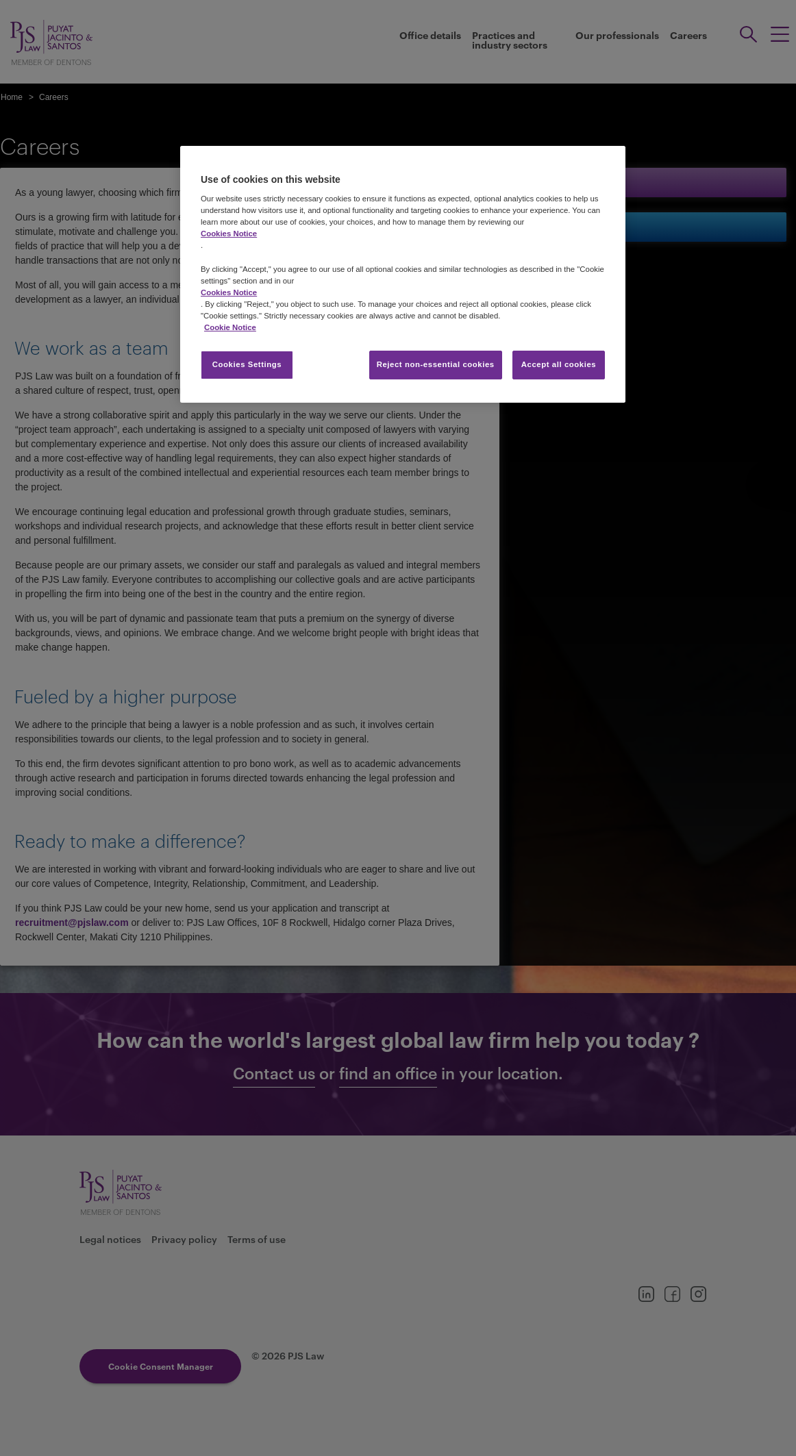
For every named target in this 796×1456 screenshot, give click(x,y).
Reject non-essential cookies (436, 364)
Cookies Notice (229, 233)
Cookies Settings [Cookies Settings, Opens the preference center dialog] (247, 364)
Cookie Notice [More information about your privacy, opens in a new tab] (230, 327)
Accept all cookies (559, 364)
